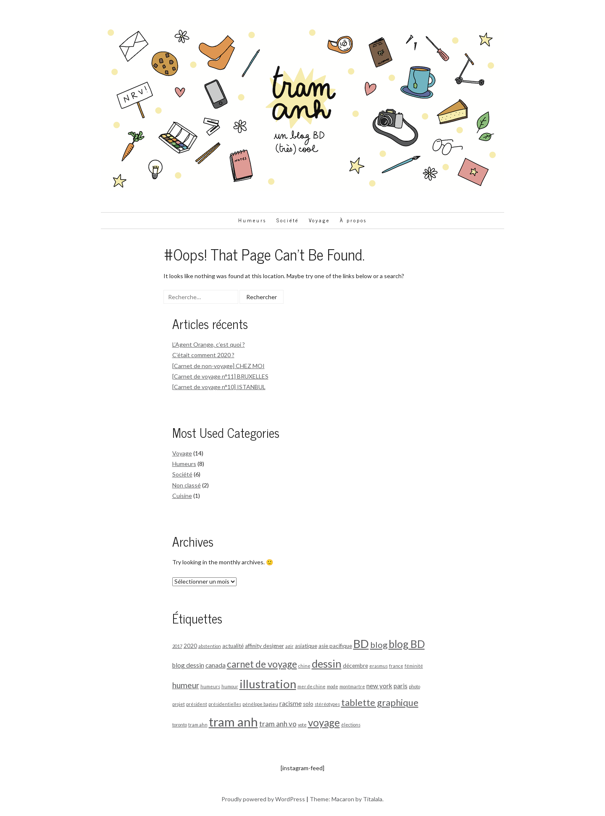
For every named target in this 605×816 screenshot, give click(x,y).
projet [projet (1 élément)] (178, 704)
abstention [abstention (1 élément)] (209, 646)
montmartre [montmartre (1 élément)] (352, 686)
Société (287, 220)
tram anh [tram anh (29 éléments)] (233, 721)
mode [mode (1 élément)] (332, 686)
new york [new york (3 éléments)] (379, 686)
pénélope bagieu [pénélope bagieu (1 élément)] (260, 704)
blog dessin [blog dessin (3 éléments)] (188, 665)
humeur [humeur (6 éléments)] (185, 685)
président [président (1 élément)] (196, 704)
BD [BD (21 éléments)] (361, 643)
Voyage (319, 220)
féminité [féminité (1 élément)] (414, 666)
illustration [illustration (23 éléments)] (267, 684)
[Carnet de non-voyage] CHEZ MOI (218, 365)
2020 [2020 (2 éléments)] (190, 645)
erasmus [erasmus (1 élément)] (378, 666)
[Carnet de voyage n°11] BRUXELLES (220, 376)
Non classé (186, 485)
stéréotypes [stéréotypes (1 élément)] (327, 704)
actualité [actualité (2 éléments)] (233, 645)
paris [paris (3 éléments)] (401, 686)
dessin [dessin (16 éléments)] (327, 663)
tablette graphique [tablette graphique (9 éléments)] (379, 702)
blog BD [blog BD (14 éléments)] (407, 644)
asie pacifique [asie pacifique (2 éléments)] (335, 645)
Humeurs (252, 220)
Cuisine (182, 495)
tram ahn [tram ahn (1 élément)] (198, 724)
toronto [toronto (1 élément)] (179, 724)
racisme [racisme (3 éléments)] (290, 703)
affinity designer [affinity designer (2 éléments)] (264, 645)
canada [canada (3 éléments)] (215, 665)
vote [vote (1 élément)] (302, 724)
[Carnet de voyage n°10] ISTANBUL (219, 386)
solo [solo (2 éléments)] (308, 703)
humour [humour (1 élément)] (229, 686)
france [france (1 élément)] (396, 666)
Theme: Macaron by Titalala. (347, 799)
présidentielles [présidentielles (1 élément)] (224, 704)
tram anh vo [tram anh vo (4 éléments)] (278, 723)
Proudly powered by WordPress (263, 799)
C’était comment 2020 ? (203, 354)
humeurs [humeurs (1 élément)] (210, 686)
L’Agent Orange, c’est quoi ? (208, 344)
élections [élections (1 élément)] (350, 724)
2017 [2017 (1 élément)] (177, 646)
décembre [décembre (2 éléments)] (355, 665)
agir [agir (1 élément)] (289, 646)
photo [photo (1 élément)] (414, 686)
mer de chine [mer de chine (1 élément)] (311, 686)
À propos (353, 220)
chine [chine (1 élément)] (304, 666)
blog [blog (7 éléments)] (378, 645)
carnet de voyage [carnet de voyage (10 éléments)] (262, 664)
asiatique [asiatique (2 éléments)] (306, 645)
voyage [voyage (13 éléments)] (324, 722)
